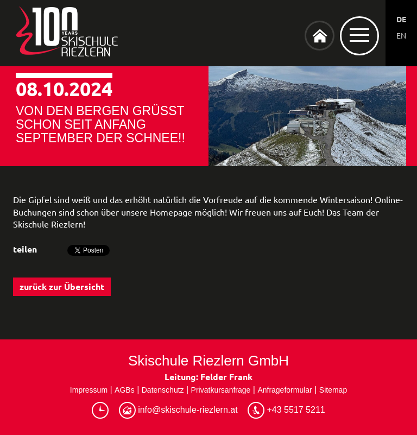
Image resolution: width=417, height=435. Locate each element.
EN (401, 35)
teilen (25, 249)
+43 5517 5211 (286, 410)
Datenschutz (163, 390)
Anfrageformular (284, 390)
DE (401, 19)
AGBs (125, 390)
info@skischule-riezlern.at (178, 410)
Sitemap (333, 390)
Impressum (89, 390)
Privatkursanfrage (221, 390)
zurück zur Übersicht (62, 286)
